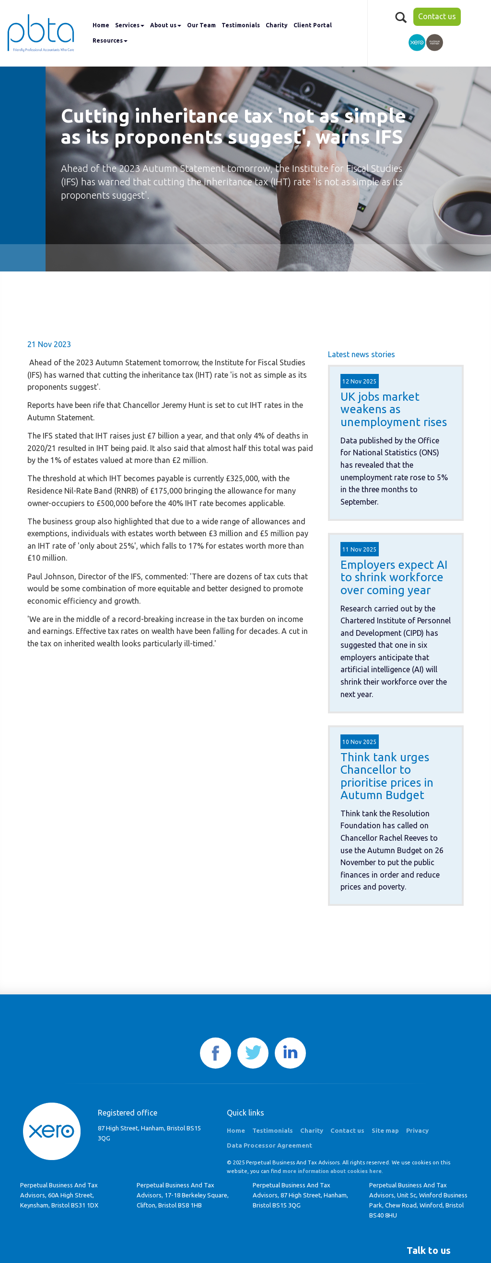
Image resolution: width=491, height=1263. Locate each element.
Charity (277, 25)
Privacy (417, 1130)
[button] (429, 1250)
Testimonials (241, 25)
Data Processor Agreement (269, 1145)
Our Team (201, 25)
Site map (385, 1130)
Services (129, 25)
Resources (110, 40)
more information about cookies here (332, 1171)
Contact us (437, 16)
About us (165, 25)
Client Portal (312, 25)
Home (101, 25)
